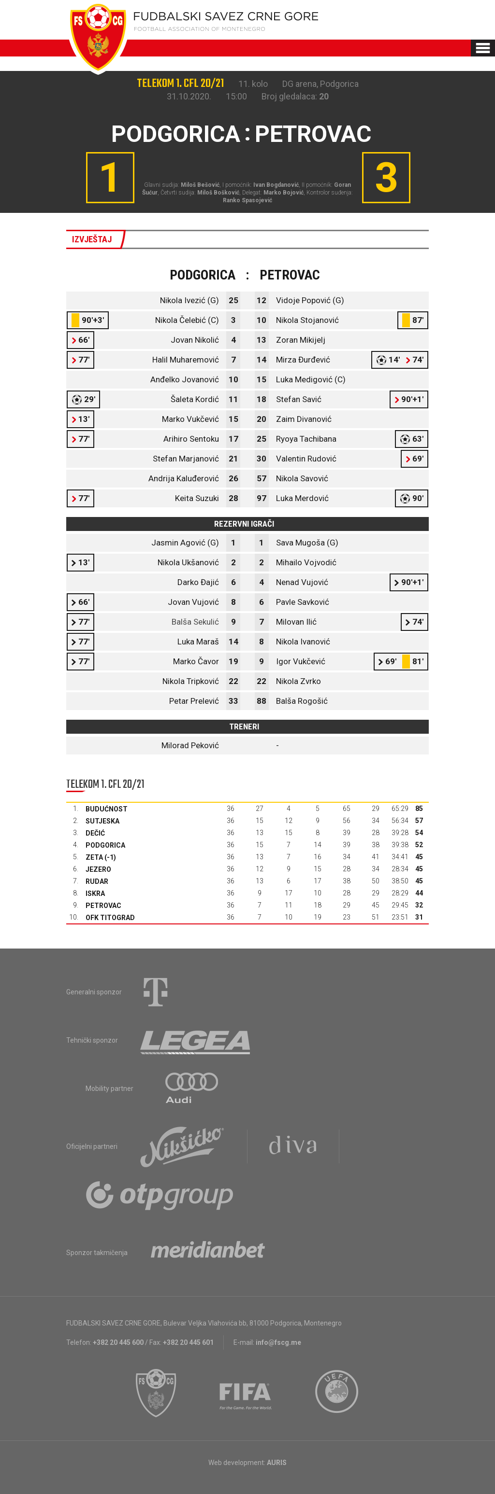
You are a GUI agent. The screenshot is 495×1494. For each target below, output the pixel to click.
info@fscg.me (278, 1342)
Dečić (95, 833)
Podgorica (105, 845)
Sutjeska (102, 821)
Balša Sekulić (195, 622)
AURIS (277, 1462)
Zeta (94, 857)
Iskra (95, 893)
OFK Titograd (110, 918)
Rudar (97, 881)
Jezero (98, 869)
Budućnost (107, 809)
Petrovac (103, 905)
